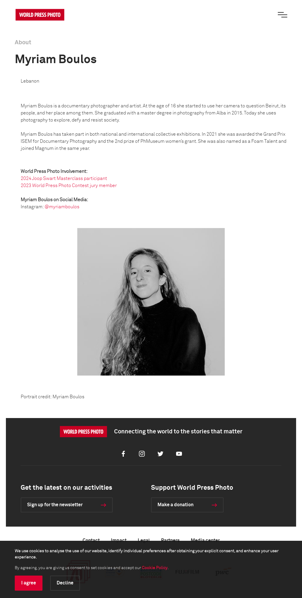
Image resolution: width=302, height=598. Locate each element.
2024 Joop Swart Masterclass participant (64, 178)
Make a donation (175, 504)
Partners (170, 540)
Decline (65, 583)
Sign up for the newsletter (55, 504)
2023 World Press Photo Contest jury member (69, 185)
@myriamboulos (62, 206)
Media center (205, 540)
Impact (119, 540)
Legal (144, 540)
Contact (91, 540)
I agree (28, 583)
